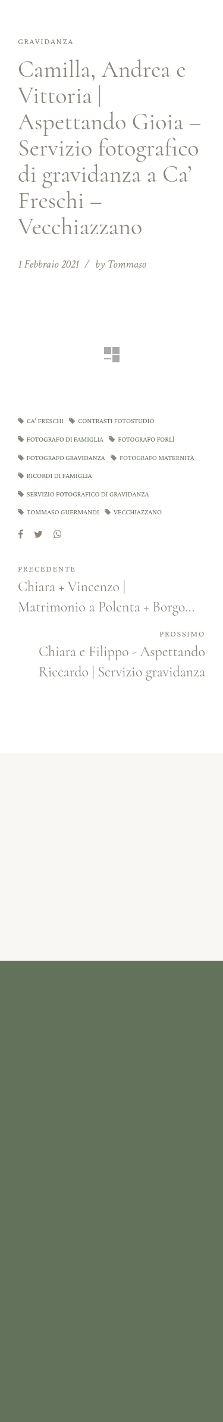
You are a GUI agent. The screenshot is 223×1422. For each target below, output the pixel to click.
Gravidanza (46, 41)
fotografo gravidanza (66, 457)
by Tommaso (120, 264)
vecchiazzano (138, 512)
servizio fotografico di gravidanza (88, 494)
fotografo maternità (157, 457)
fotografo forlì (146, 439)
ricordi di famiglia (59, 475)
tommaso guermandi (63, 512)
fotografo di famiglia (65, 439)
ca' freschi (45, 420)
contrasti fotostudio (116, 420)
